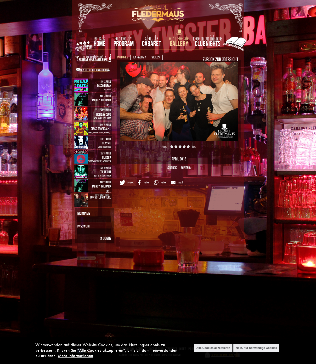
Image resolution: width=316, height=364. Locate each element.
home (100, 43)
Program (123, 43)
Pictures (122, 57)
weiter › (186, 168)
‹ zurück (172, 168)
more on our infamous (207, 38)
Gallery (179, 43)
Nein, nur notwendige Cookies (256, 348)
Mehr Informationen (75, 355)
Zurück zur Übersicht (220, 59)
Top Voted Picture (100, 197)
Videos (156, 57)
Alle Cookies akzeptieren (213, 348)
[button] (126, 182)
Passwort (83, 226)
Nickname (83, 213)
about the (151, 38)
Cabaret (151, 43)
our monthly (123, 38)
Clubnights (207, 43)
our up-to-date (179, 38)
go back (99, 38)
